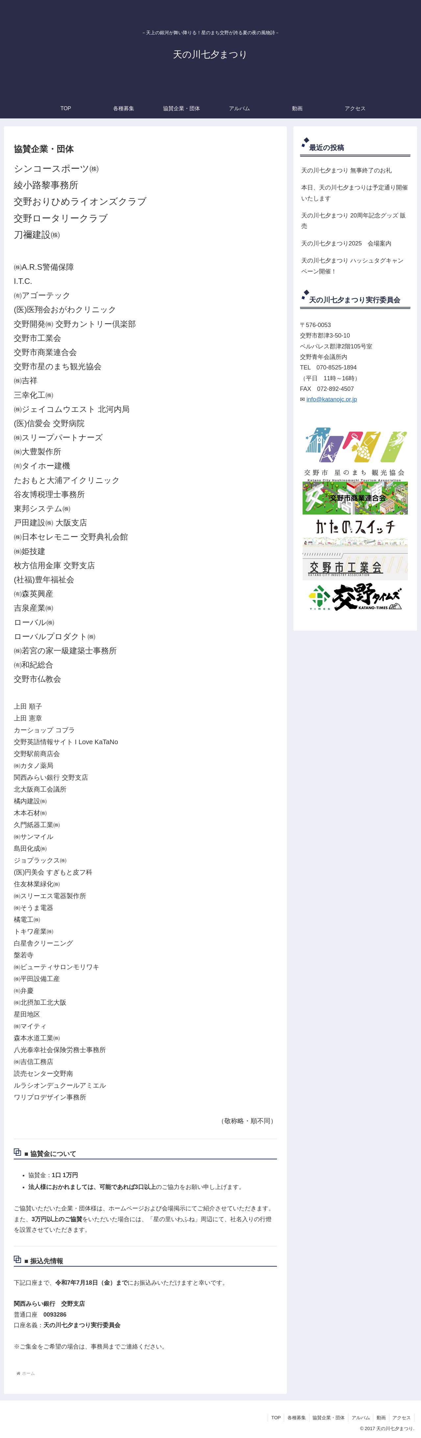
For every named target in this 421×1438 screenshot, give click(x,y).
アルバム (360, 1417)
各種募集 (295, 1417)
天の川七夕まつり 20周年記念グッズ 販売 (353, 220)
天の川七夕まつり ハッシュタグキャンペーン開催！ (352, 265)
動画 (380, 1417)
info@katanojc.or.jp (332, 399)
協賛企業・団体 (328, 1417)
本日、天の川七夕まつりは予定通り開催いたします (354, 192)
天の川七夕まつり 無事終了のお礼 (346, 170)
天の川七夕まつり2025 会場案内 (346, 243)
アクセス (401, 1417)
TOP (275, 1417)
